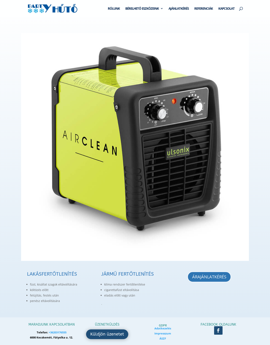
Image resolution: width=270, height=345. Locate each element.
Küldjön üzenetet (107, 334)
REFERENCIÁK (203, 9)
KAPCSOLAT (226, 9)
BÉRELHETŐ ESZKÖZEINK (142, 9)
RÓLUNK (114, 9)
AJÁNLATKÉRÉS (179, 9)
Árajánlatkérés (209, 277)
